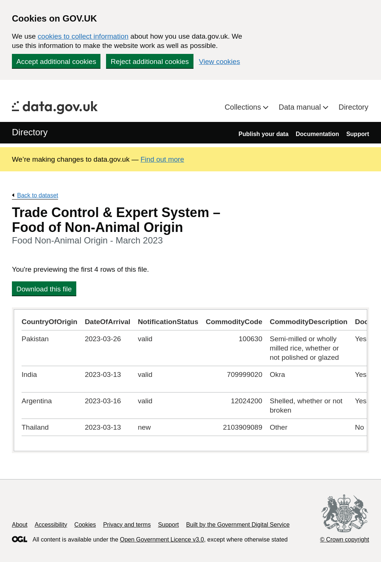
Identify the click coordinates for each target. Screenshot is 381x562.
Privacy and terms (127, 524)
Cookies (85, 524)
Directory (353, 107)
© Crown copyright (344, 539)
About (20, 524)
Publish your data (263, 134)
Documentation (317, 134)
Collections (244, 107)
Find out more (162, 159)
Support (357, 134)
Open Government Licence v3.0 (162, 539)
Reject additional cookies (150, 61)
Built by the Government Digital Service (237, 524)
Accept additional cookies (56, 61)
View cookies (219, 61)
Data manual (301, 107)
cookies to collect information (83, 36)
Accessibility (51, 524)
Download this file (44, 289)
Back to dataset (37, 195)
